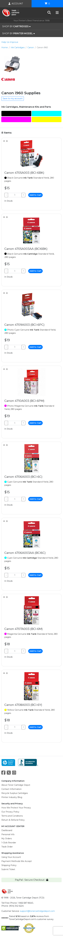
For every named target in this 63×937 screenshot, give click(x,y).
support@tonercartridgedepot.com (37, 911)
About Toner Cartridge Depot (15, 785)
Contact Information (11, 789)
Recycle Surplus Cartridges (14, 793)
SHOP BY (16, 26)
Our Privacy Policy (10, 811)
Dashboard (6, 830)
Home (4, 47)
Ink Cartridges (18, 47)
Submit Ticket (8, 869)
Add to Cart (35, 195)
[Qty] (15, 195)
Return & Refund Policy (13, 820)
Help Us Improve (9, 42)
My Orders (6, 838)
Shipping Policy (8, 865)
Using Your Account (11, 857)
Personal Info (8, 834)
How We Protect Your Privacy (16, 807)
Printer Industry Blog (11, 797)
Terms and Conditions (12, 816)
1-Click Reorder (8, 842)
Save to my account (13, 98)
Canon (30, 47)
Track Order (7, 846)
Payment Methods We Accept (16, 861)
